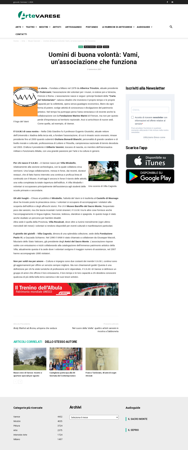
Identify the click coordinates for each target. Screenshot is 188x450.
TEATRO (31, 26)
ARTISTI (57, 26)
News (99, 47)
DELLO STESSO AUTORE (61, 342)
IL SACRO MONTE (137, 419)
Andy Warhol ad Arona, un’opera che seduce (35, 328)
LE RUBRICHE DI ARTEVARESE (118, 26)
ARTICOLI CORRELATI (27, 342)
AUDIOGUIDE (144, 26)
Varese (106, 47)
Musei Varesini (34, 41)
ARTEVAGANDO (73, 26)
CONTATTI (21, 34)
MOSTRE (45, 26)
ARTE (20, 26)
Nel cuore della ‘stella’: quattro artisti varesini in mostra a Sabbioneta (95, 330)
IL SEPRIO (133, 430)
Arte (23, 41)
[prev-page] (15, 382)
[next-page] (20, 382)
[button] (171, 27)
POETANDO (92, 26)
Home (16, 41)
